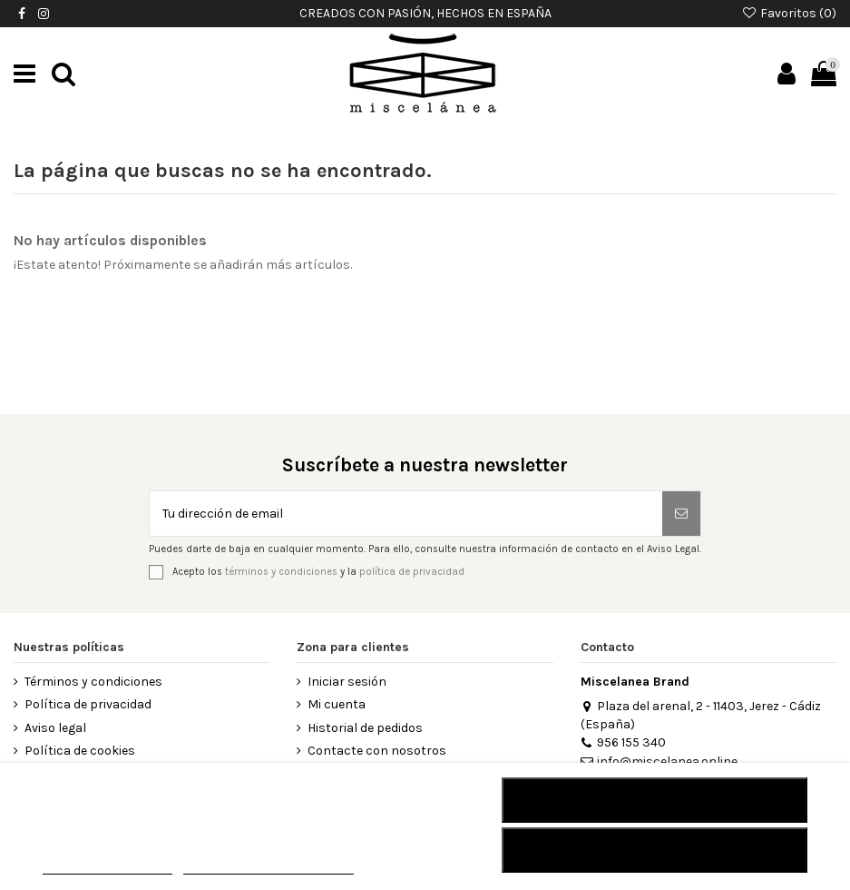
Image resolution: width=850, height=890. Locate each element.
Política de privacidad (87, 704)
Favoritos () (788, 13)
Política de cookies (79, 750)
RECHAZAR (654, 800)
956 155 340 (623, 742)
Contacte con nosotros (377, 750)
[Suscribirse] (681, 513)
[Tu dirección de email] (406, 513)
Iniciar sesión (347, 681)
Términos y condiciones (93, 681)
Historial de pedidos (365, 728)
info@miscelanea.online (659, 761)
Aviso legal (55, 728)
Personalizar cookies (268, 866)
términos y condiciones (281, 572)
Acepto (655, 850)
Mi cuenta (337, 704)
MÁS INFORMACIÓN (107, 866)
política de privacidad (411, 572)
